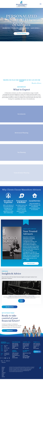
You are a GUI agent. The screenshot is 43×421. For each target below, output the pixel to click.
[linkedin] (7, 358)
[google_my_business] (9, 358)
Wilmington (6, 28)
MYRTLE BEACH (24, 28)
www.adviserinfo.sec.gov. (27, 369)
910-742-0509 (15, 348)
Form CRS (3, 370)
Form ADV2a (3, 376)
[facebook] (1, 358)
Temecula (21, 29)
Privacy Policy (3, 368)
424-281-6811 (15, 357)
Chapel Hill (15, 28)
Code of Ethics (3, 373)
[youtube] (5, 358)
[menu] (40, 4)
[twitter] (3, 358)
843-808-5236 (26, 357)
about (24, 259)
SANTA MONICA (35, 28)
